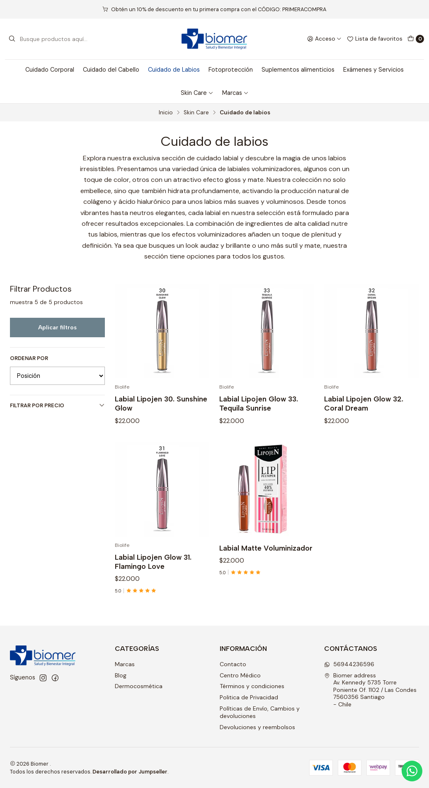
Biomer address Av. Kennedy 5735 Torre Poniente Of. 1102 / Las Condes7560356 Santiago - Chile (370, 690)
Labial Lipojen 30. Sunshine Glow (161, 412)
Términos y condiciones (252, 686)
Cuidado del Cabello (111, 69)
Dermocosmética (138, 686)
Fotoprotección (230, 69)
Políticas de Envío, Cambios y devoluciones (260, 712)
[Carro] (415, 39)
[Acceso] (324, 39)
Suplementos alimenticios (298, 69)
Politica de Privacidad (249, 697)
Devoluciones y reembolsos (257, 727)
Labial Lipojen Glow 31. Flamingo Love (153, 597)
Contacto (233, 664)
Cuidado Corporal (49, 69)
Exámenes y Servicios (373, 69)
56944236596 (349, 664)
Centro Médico (240, 675)
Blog (120, 675)
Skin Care (197, 93)
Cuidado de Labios (174, 69)
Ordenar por (29, 358)
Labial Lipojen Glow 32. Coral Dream (363, 428)
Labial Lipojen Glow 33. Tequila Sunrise (258, 418)
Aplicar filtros (57, 327)
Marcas (235, 93)
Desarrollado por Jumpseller (129, 771)
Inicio (166, 113)
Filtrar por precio (57, 405)
